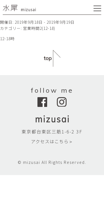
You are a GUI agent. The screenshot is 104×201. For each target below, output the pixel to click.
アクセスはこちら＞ (52, 141)
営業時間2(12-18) (39, 28)
